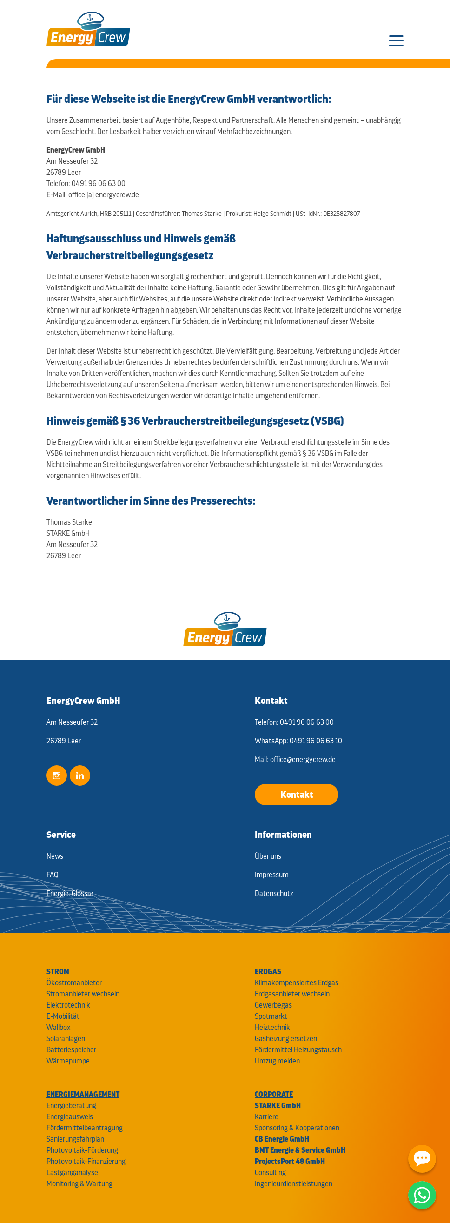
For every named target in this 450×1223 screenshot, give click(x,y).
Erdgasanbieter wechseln (292, 993)
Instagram (56, 775)
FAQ (52, 874)
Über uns (268, 856)
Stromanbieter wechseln (82, 993)
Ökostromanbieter (74, 982)
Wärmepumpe (68, 1060)
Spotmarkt (271, 1016)
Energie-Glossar (69, 893)
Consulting (270, 1172)
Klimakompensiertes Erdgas (296, 982)
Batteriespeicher (71, 1049)
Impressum (272, 874)
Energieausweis (69, 1116)
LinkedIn (80, 775)
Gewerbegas (273, 1005)
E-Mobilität (62, 1016)
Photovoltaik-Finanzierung (86, 1161)
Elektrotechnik (68, 1005)
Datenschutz (274, 893)
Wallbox (58, 1027)
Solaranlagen (65, 1038)
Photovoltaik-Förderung (82, 1150)
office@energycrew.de (303, 759)
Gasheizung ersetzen (286, 1038)
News (54, 856)
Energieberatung (71, 1105)
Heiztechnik (272, 1027)
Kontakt (296, 794)
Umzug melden (277, 1060)
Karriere (266, 1116)
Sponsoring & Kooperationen (297, 1127)
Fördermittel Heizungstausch (298, 1049)
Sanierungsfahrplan (75, 1139)
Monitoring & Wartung (79, 1183)
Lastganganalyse (72, 1172)
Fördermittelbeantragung (84, 1127)
